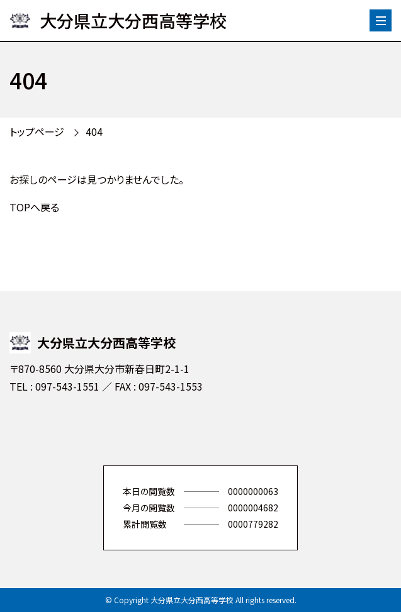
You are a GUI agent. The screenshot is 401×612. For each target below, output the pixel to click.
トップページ (36, 131)
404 (94, 131)
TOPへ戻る (34, 206)
